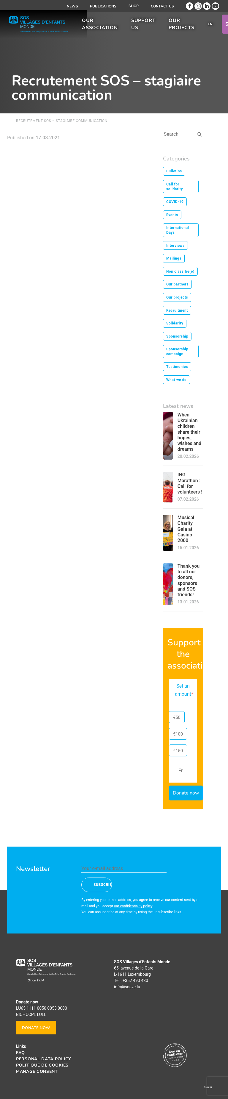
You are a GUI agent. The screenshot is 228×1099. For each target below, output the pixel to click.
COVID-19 (174, 202)
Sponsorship (177, 336)
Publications (103, 6)
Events (172, 215)
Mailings (173, 258)
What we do (176, 380)
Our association (100, 26)
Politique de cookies (42, 1065)
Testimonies (177, 367)
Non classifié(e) (180, 271)
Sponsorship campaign (177, 351)
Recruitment (177, 310)
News (72, 6)
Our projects (181, 26)
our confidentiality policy (133, 906)
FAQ (20, 1053)
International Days (177, 230)
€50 (176, 717)
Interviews (175, 245)
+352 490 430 (135, 980)
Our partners (177, 284)
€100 (178, 734)
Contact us (162, 6)
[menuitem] (210, 26)
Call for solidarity (174, 186)
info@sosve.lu (127, 986)
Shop (134, 6)
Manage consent (37, 1071)
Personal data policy (43, 1059)
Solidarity (174, 323)
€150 (178, 750)
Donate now (36, 1028)
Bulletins (174, 171)
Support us (143, 26)
